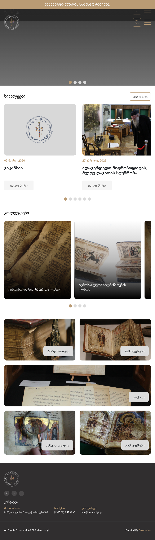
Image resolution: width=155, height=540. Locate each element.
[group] (40, 147)
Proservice (145, 530)
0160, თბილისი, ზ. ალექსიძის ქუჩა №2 (26, 512)
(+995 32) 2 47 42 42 (64, 512)
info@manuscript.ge (91, 512)
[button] (70, 82)
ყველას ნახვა (140, 96)
